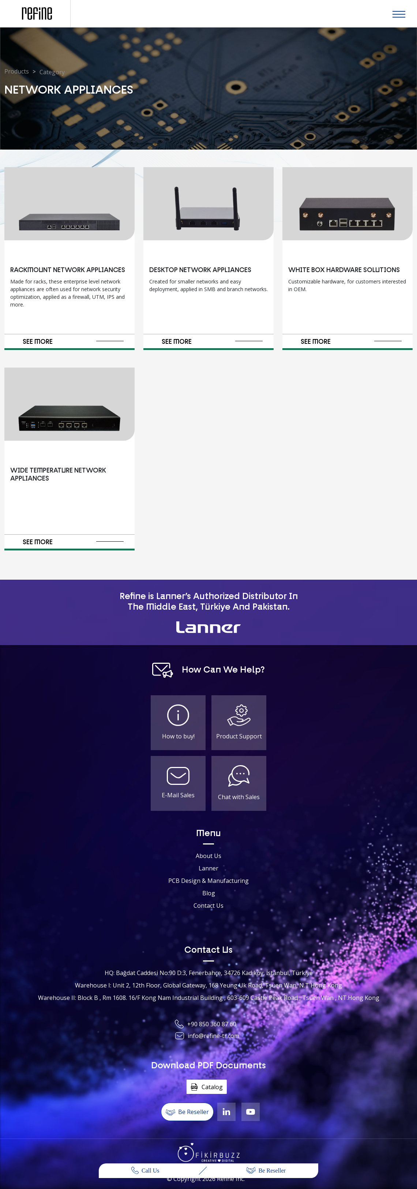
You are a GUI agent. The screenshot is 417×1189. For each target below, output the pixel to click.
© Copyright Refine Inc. (206, 1179)
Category (52, 72)
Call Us (145, 1170)
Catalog (207, 1087)
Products (16, 71)
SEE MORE (73, 342)
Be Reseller (266, 1170)
